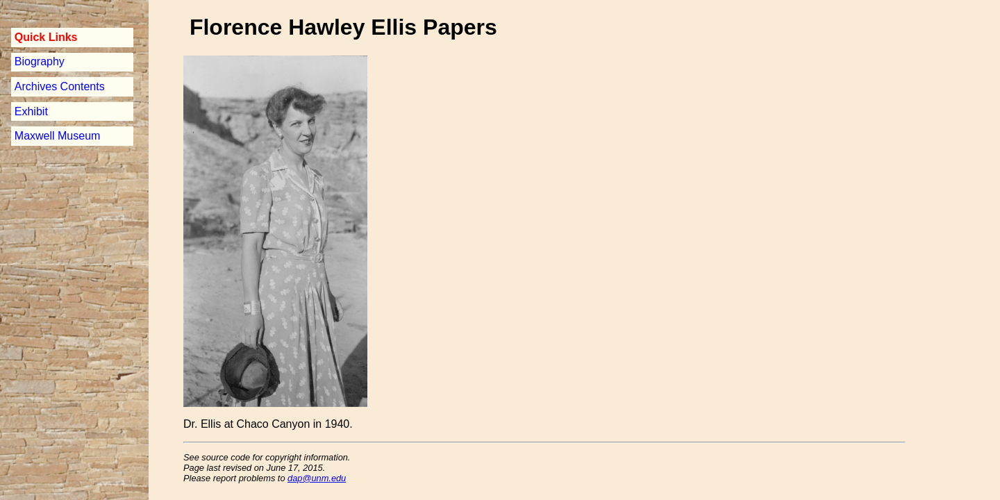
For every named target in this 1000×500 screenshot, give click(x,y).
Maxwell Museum (58, 136)
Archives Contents (60, 86)
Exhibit (31, 111)
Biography (40, 61)
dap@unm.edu (317, 478)
